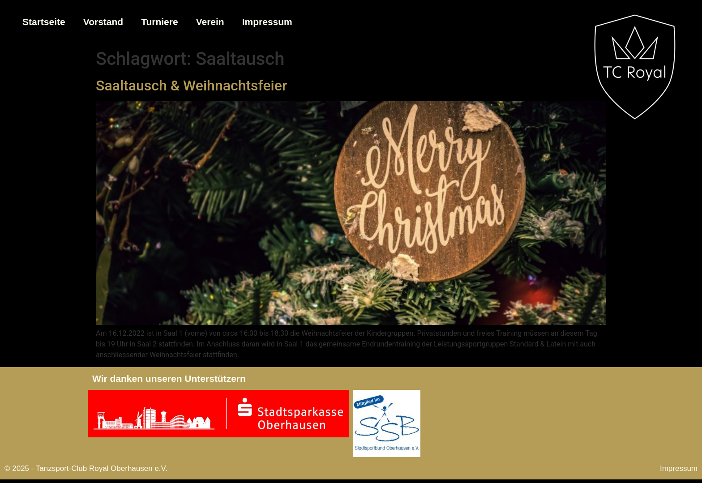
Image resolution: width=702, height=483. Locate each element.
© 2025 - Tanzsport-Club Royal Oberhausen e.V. (85, 468)
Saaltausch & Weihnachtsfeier (191, 85)
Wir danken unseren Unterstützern (169, 378)
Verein (210, 22)
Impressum (267, 22)
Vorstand (103, 22)
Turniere (159, 22)
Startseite (43, 22)
